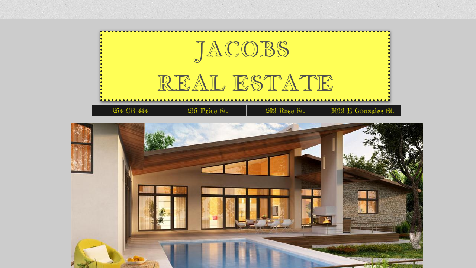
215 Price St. (208, 110)
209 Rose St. (285, 110)
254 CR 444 (130, 110)
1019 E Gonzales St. (362, 110)
